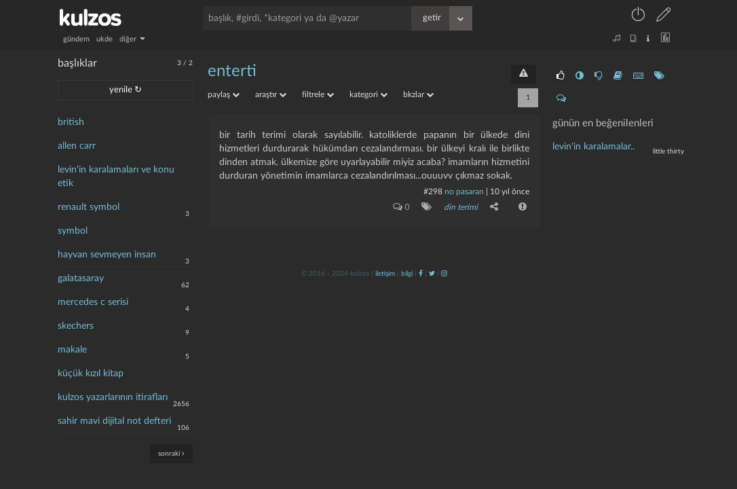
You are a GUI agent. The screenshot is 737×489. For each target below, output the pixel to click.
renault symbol (88, 207)
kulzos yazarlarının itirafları (113, 397)
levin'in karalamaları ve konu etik (116, 176)
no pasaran (464, 191)
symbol (73, 231)
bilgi (407, 273)
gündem (76, 39)
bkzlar (418, 94)
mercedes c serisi (93, 302)
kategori (368, 94)
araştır (270, 94)
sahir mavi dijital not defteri (114, 421)
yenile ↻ (125, 90)
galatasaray (81, 278)
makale (72, 350)
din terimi (461, 207)
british (71, 122)
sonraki (171, 453)
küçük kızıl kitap (91, 373)
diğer (132, 39)
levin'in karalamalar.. (593, 146)
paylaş (224, 94)
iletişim (385, 273)
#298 (432, 191)
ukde (104, 39)
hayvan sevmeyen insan (107, 254)
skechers (76, 326)
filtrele (318, 94)
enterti (232, 71)
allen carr (77, 146)
